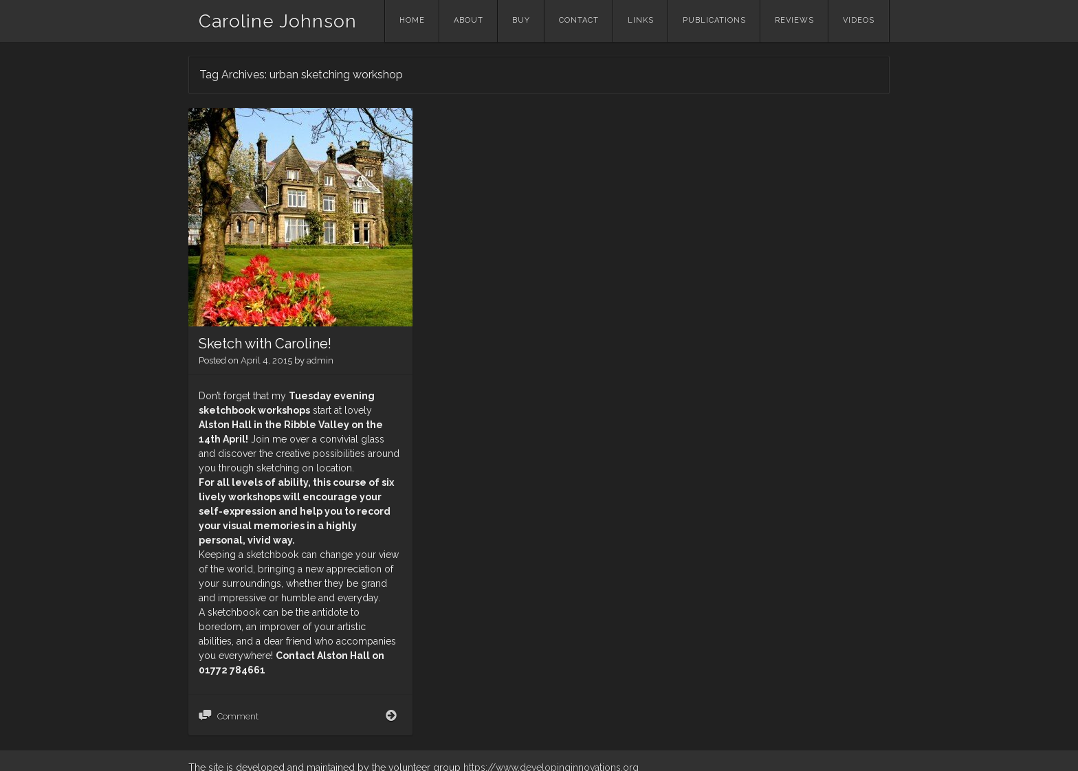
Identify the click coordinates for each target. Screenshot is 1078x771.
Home (412, 20)
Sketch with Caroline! (265, 343)
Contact (579, 20)
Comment (237, 716)
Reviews (794, 20)
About (468, 20)
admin (320, 360)
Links (641, 20)
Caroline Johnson (278, 21)
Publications (714, 20)
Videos (858, 20)
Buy (521, 20)
